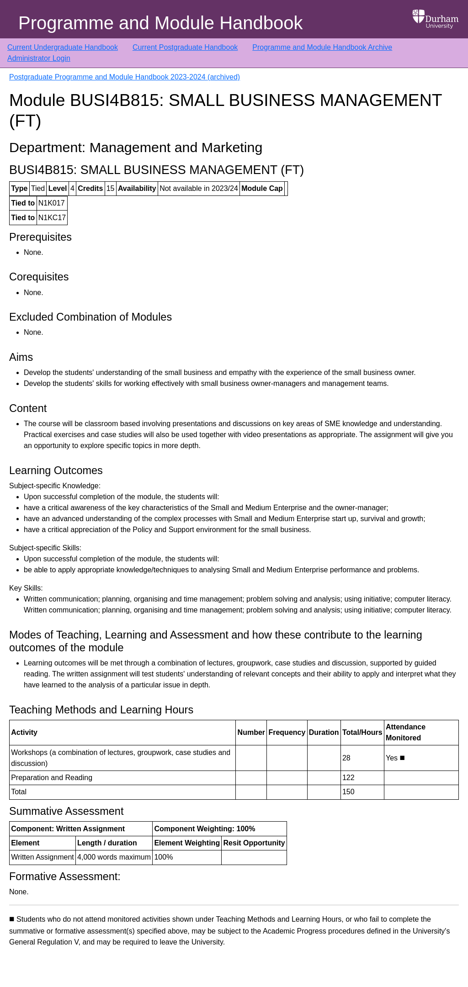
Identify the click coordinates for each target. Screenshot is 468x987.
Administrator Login (38, 58)
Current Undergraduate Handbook (62, 47)
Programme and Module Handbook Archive (322, 47)
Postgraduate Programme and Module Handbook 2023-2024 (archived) (124, 77)
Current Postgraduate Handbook (185, 47)
